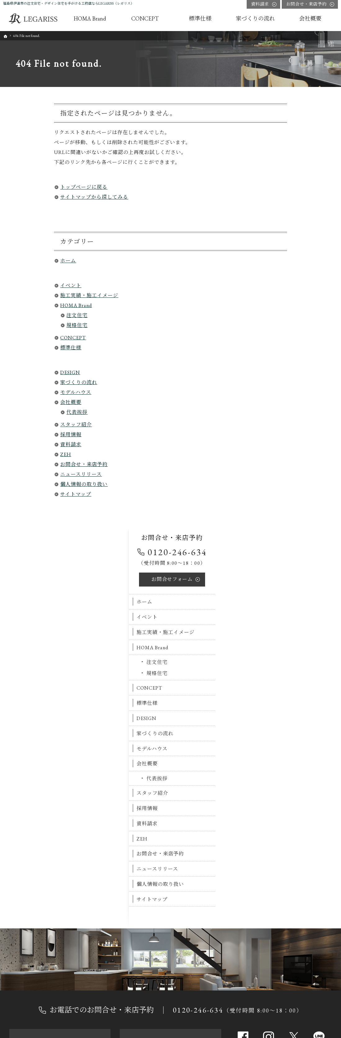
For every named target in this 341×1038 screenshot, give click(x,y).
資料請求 (19, 444)
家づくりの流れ (27, 382)
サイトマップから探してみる (43, 197)
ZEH (14, 454)
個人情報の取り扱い (33, 484)
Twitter (293, 637)
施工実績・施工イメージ (38, 295)
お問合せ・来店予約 (33, 464)
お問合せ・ (306, 4)
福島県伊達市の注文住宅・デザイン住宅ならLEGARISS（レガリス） (201, 1033)
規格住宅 (26, 325)
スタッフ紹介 (25, 424)
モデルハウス (24, 392)
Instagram (268, 637)
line (319, 637)
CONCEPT (22, 337)
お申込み (59, 699)
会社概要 (19, 402)
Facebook (243, 637)
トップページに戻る (32, 187)
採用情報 (19, 434)
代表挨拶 (26, 412)
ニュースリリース (30, 474)
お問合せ (291, 154)
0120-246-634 (296, 126)
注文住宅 (26, 315)
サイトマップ (24, 494)
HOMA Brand (25, 305)
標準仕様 (19, 347)
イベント (19, 285)
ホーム (17, 260)
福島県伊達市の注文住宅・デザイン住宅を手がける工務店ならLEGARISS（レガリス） (68, 3)
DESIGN (19, 372)
